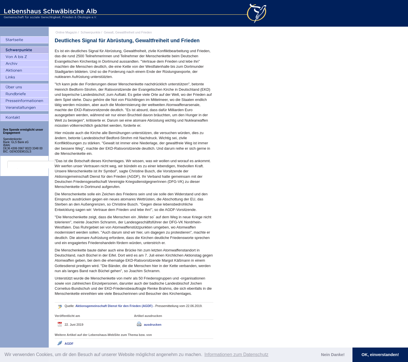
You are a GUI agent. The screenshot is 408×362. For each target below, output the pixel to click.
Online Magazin (66, 32)
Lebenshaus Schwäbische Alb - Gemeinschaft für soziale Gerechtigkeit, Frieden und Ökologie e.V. (49, 13)
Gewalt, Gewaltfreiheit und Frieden (128, 32)
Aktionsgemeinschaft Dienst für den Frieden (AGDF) (114, 306)
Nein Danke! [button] (333, 354)
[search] (31, 164)
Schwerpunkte (91, 32)
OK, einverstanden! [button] (380, 354)
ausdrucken (153, 324)
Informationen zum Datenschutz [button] (236, 354)
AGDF (69, 343)
